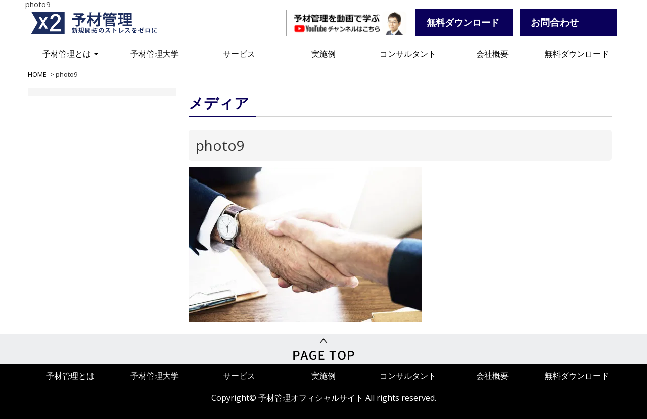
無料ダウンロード (576, 53)
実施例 (323, 53)
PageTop (323, 349)
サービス (239, 53)
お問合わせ (555, 22)
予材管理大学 (154, 53)
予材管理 (106, 23)
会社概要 (492, 53)
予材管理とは (70, 53)
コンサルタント (408, 53)
